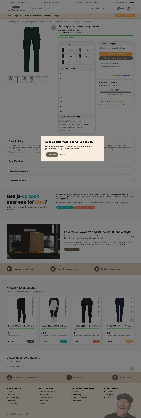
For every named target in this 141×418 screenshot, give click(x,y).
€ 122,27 (77, 341)
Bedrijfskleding (76, 395)
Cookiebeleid (43, 401)
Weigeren (62, 154)
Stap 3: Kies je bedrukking (70, 117)
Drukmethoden (12, 404)
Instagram (108, 395)
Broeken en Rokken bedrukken (51, 22)
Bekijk (31, 341)
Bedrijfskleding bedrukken (30, 22)
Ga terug (11, 21)
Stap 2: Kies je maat (67, 68)
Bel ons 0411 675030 (65, 207)
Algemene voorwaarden (47, 392)
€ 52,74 (109, 341)
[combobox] (55, 8)
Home (18, 22)
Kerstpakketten (76, 401)
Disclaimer (42, 404)
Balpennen (75, 392)
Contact (9, 392)
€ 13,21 (11, 341)
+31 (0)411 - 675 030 (100, 8)
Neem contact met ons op (85, 207)
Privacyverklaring (44, 395)
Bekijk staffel (81, 32)
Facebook (108, 392)
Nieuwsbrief (11, 395)
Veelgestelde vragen (13, 398)
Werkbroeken (66, 22)
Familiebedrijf (11, 401)
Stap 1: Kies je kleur (67, 44)
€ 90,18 (44, 341)
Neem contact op (72, 249)
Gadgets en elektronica (79, 398)
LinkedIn (108, 398)
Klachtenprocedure (45, 398)
